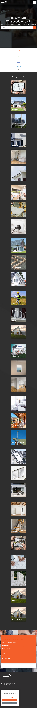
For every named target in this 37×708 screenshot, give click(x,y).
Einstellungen (10, 702)
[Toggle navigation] (34, 2)
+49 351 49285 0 (6, 648)
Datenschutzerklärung (8, 697)
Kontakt (2, 705)
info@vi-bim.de (5, 650)
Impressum (13, 697)
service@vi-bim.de (6, 658)
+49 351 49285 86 (6, 657)
